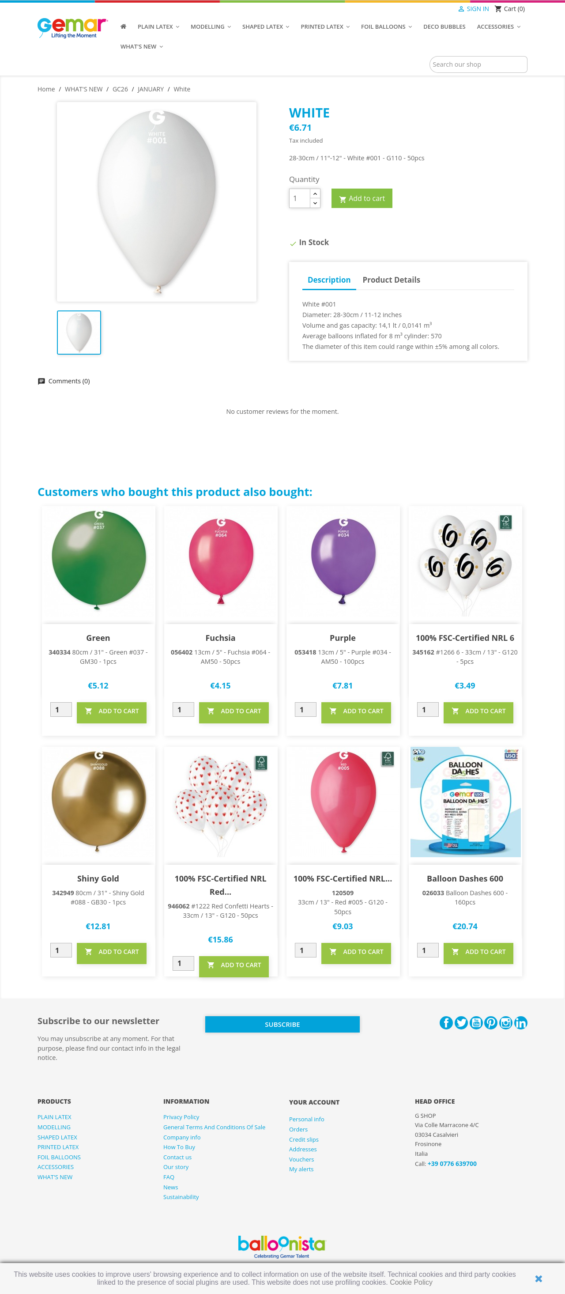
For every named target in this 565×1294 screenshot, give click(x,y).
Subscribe (282, 1024)
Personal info (306, 1119)
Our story (175, 1167)
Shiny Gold (98, 878)
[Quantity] (299, 198)
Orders (298, 1129)
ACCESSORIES (56, 1167)
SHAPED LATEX (57, 1137)
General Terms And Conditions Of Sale (214, 1127)
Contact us (177, 1157)
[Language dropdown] (440, 9)
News (170, 1187)
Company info (182, 1137)
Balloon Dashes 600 (465, 878)
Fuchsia (220, 637)
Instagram (505, 1022)
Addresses (303, 1149)
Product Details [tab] (392, 280)
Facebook (446, 1022)
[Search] (478, 64)
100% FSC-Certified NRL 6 (465, 637)
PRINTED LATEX (58, 1147)
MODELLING (54, 1127)
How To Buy (179, 1147)
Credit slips (304, 1139)
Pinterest (490, 1022)
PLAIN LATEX (55, 1117)
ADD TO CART (112, 711)
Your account (314, 1102)
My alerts (301, 1169)
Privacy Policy (181, 1117)
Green (98, 637)
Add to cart (362, 198)
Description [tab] (329, 280)
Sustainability (181, 1197)
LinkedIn (520, 1022)
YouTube (476, 1022)
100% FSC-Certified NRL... (343, 878)
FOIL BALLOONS (59, 1157)
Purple (343, 637)
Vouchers (301, 1159)
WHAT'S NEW (55, 1177)
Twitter (461, 1022)
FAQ (168, 1177)
